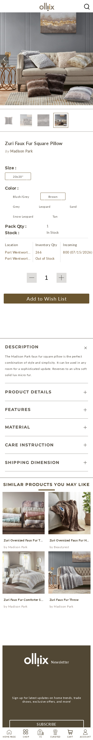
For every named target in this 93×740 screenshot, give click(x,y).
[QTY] (47, 278)
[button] (4, 59)
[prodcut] (23, 513)
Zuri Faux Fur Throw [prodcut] (64, 600)
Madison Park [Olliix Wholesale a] (18, 547)
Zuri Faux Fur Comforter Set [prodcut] (24, 600)
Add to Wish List (47, 299)
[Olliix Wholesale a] (87, 6)
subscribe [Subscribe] (46, 724)
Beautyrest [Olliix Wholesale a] (61, 547)
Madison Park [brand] (21, 151)
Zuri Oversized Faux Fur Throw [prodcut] (26, 540)
